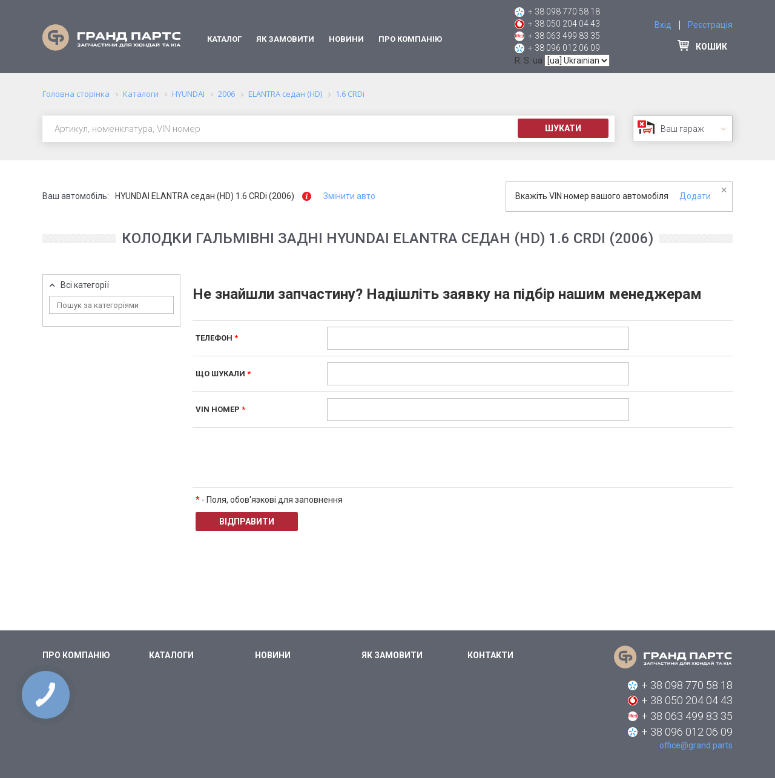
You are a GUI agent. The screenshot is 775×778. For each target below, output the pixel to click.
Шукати (563, 128)
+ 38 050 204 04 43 (564, 23)
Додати (695, 196)
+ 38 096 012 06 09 (564, 48)
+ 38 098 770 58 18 (564, 11)
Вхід (663, 25)
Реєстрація (710, 25)
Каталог (224, 39)
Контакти (490, 655)
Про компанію (410, 39)
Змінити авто (349, 196)
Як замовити (285, 39)
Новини (346, 39)
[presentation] (419, 457)
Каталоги (171, 655)
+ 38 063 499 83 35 (564, 36)
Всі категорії (85, 285)
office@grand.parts (696, 745)
